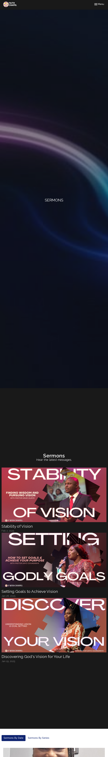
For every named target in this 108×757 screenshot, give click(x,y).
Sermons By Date (13, 737)
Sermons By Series (38, 737)
